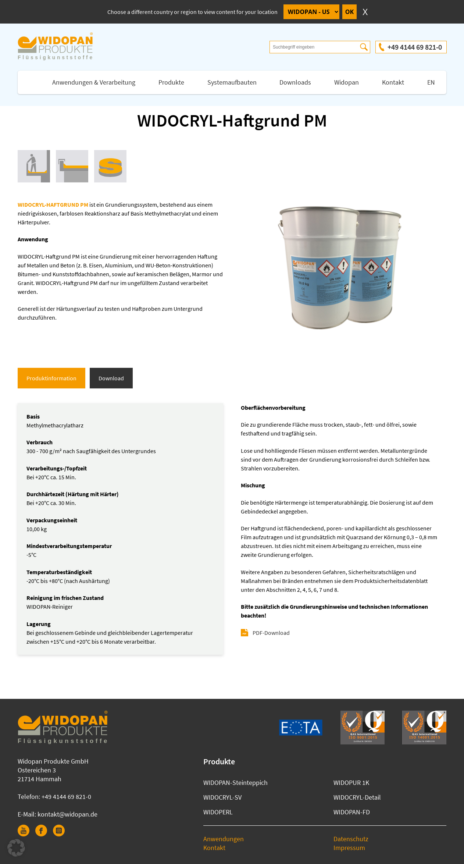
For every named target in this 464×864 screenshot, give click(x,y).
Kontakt (393, 82)
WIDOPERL (218, 812)
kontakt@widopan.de (67, 814)
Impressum (349, 847)
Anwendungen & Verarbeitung (93, 82)
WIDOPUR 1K (351, 782)
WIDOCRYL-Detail (357, 797)
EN (431, 82)
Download (111, 378)
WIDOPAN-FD (351, 812)
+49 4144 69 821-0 (415, 46)
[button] (16, 848)
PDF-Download (271, 632)
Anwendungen (223, 839)
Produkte (171, 82)
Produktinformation (51, 378)
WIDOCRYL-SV (222, 797)
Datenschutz (350, 839)
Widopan (346, 82)
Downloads (295, 82)
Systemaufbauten (232, 82)
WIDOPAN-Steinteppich (235, 782)
